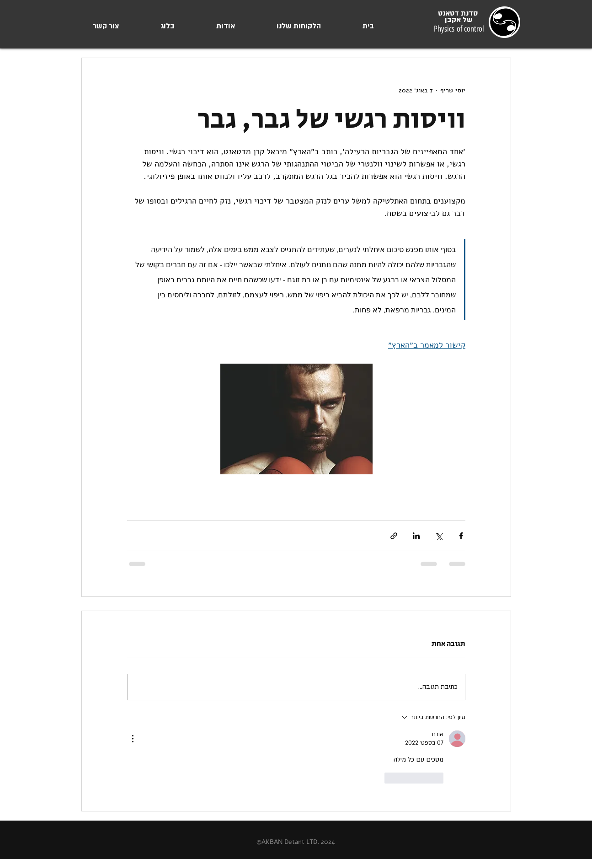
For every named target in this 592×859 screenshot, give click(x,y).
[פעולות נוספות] (132, 738)
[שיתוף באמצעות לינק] (393, 536)
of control (469, 29)
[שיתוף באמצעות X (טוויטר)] (438, 536)
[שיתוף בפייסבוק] (461, 536)
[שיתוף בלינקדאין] (416, 536)
